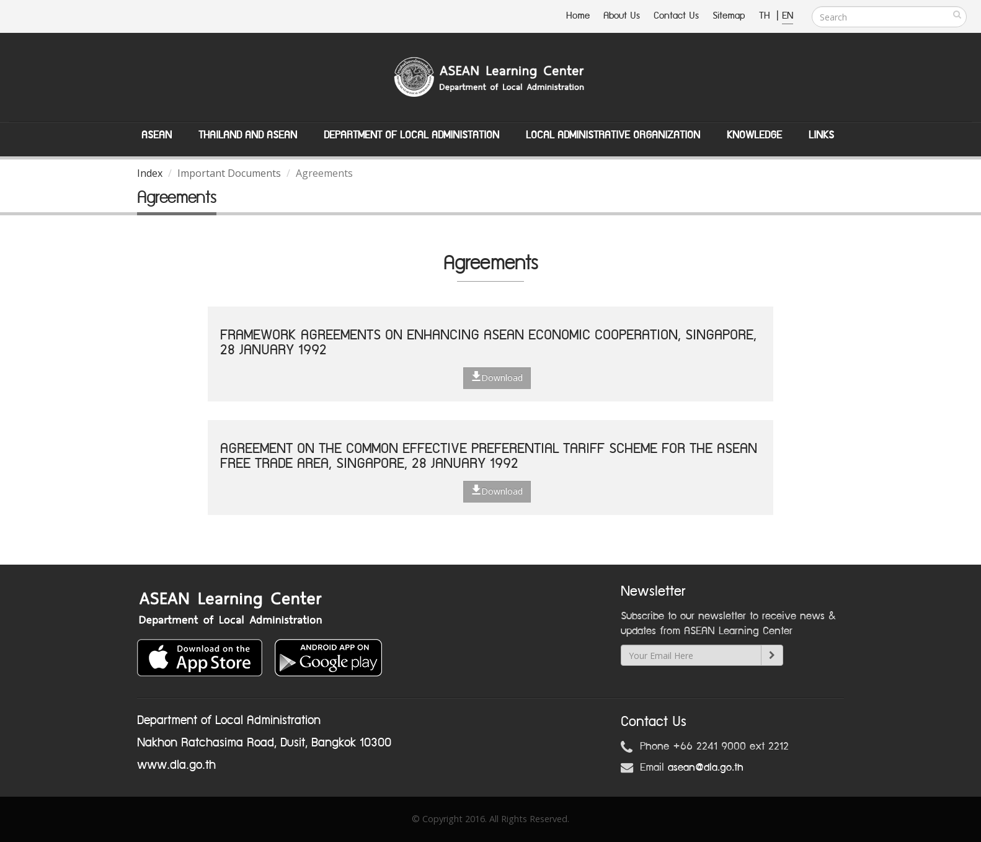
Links (821, 135)
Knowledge (754, 135)
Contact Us (676, 16)
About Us (621, 16)
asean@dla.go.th (706, 767)
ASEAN (156, 135)
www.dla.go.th (176, 765)
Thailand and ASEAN (247, 135)
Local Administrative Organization (613, 135)
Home (578, 16)
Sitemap (728, 16)
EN (787, 16)
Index (149, 173)
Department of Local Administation (411, 135)
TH (766, 16)
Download (497, 377)
